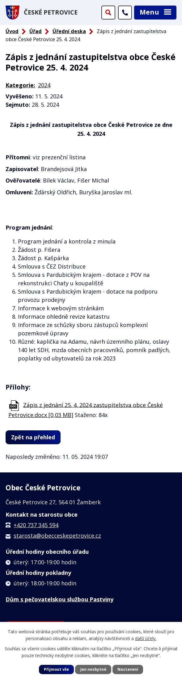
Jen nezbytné (93, 669)
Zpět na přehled (33, 437)
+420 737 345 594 (36, 525)
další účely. (145, 638)
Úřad (35, 31)
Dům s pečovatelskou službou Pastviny (59, 599)
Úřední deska (69, 31)
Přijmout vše (56, 669)
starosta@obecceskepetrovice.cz (57, 535)
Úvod (12, 31)
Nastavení (127, 669)
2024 (44, 85)
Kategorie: (20, 85)
